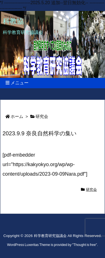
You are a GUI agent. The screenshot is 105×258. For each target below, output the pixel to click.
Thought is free (84, 245)
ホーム (17, 116)
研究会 (42, 116)
